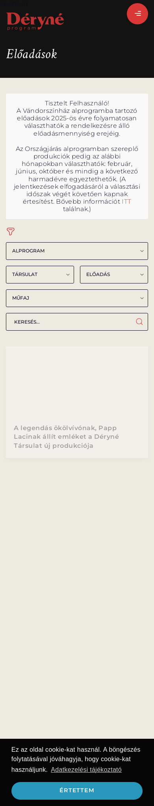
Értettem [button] (76, 790)
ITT (126, 201)
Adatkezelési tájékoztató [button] (86, 769)
